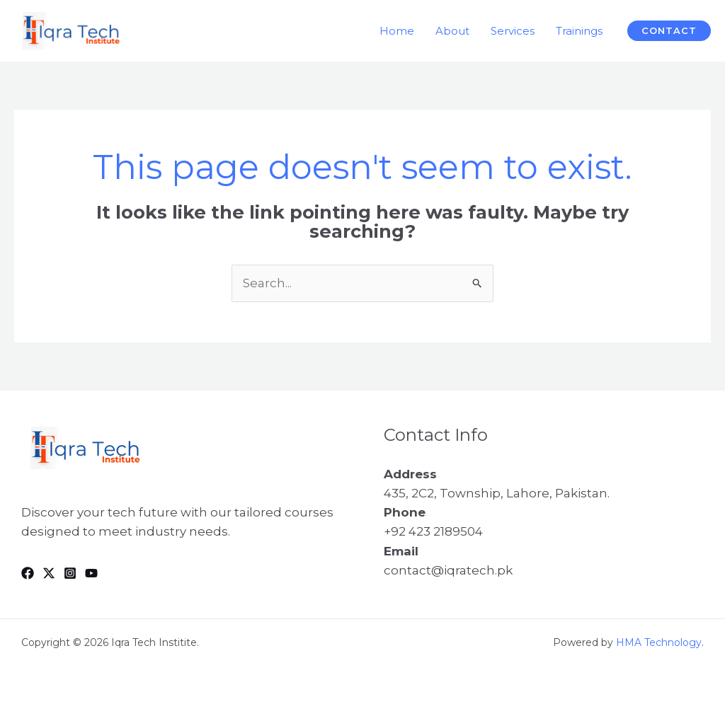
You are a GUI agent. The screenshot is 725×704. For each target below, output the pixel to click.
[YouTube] (91, 573)
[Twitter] (48, 573)
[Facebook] (27, 573)
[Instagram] (70, 573)
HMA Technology (659, 642)
